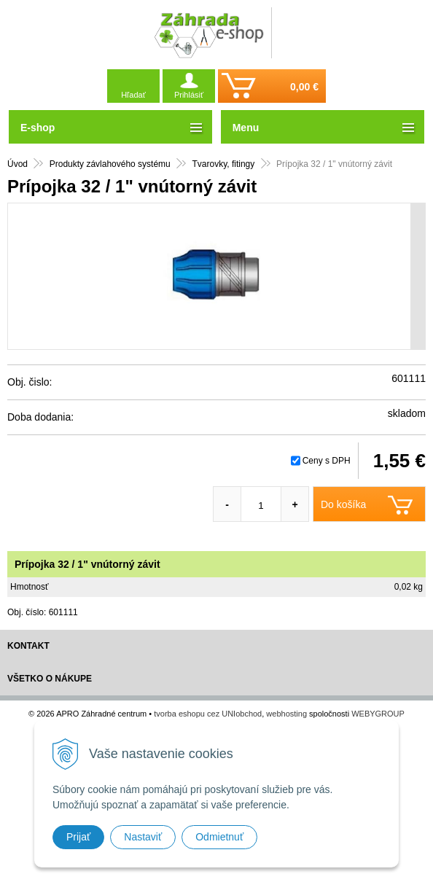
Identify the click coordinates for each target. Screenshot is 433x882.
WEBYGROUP (378, 713)
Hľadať (133, 94)
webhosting (286, 713)
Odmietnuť (219, 837)
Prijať (78, 837)
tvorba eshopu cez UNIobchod (208, 713)
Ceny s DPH (327, 461)
